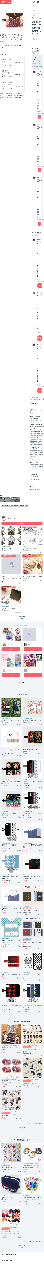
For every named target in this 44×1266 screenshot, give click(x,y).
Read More (39, 66)
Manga (3, 575)
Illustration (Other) (5, 546)
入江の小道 (12, 518)
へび (29, 644)
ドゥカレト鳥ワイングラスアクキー (32, 576)
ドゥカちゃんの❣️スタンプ (8, 608)
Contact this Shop (35, 490)
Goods (33, 10)
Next (22, 20)
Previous (3, 20)
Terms (32, 486)
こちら (14, 45)
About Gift (35, 403)
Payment (34, 479)
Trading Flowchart (35, 475)
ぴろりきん (10, 644)
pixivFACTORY (35, 466)
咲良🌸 (9, 670)
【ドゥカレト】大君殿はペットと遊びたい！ (11, 579)
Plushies (25, 546)
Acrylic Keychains (27, 575)
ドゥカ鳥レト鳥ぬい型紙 (29, 548)
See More (22, 684)
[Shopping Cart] (38, 2)
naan (29, 670)
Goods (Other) (5, 606)
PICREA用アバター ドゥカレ (9, 548)
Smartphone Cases (35, 14)
